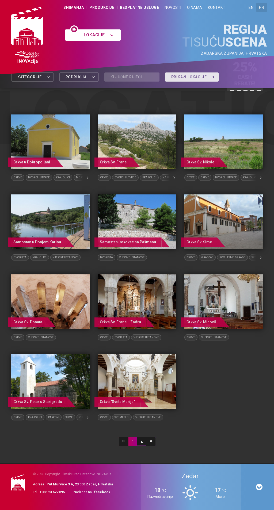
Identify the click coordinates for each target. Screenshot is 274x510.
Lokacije (98, 34)
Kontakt (217, 7)
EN (251, 7)
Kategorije (33, 77)
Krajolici (63, 177)
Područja (80, 77)
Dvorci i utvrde (39, 177)
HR (261, 7)
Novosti (173, 7)
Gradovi (207, 257)
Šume (69, 417)
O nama (194, 7)
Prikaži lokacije (193, 77)
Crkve (18, 177)
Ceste (191, 177)
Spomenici (122, 417)
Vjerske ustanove (65, 257)
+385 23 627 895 (52, 492)
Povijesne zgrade (232, 257)
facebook (102, 492)
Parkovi (53, 417)
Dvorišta (20, 257)
